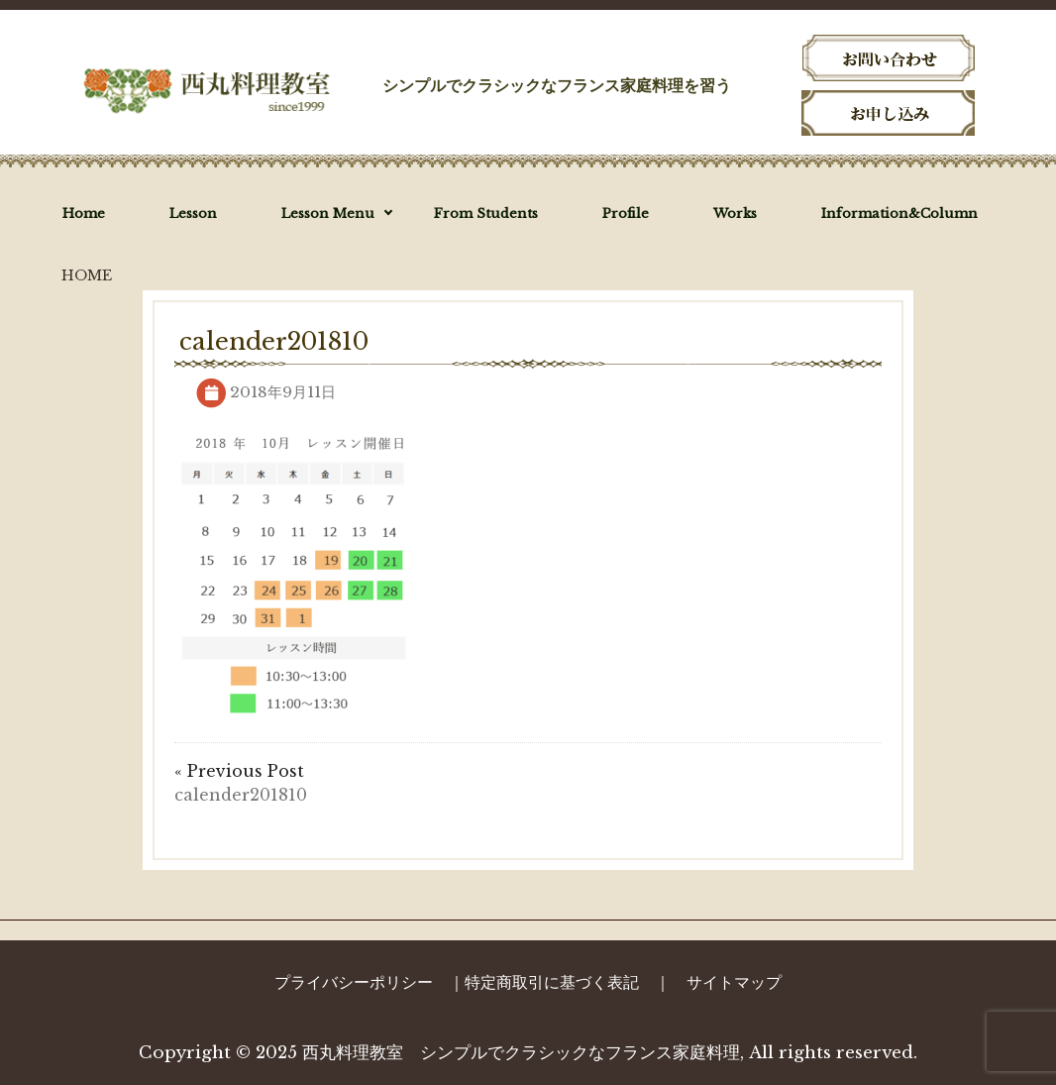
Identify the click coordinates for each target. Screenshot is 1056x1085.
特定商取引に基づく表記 (552, 982)
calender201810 (240, 795)
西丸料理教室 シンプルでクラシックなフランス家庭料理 (521, 1052)
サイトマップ (734, 982)
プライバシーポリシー (353, 982)
